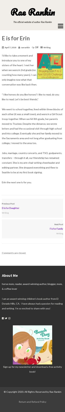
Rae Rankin (32, 12)
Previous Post (32, 206)
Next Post (32, 227)
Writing (47, 47)
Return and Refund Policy (32, 401)
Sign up (7, 366)
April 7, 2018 (10, 47)
